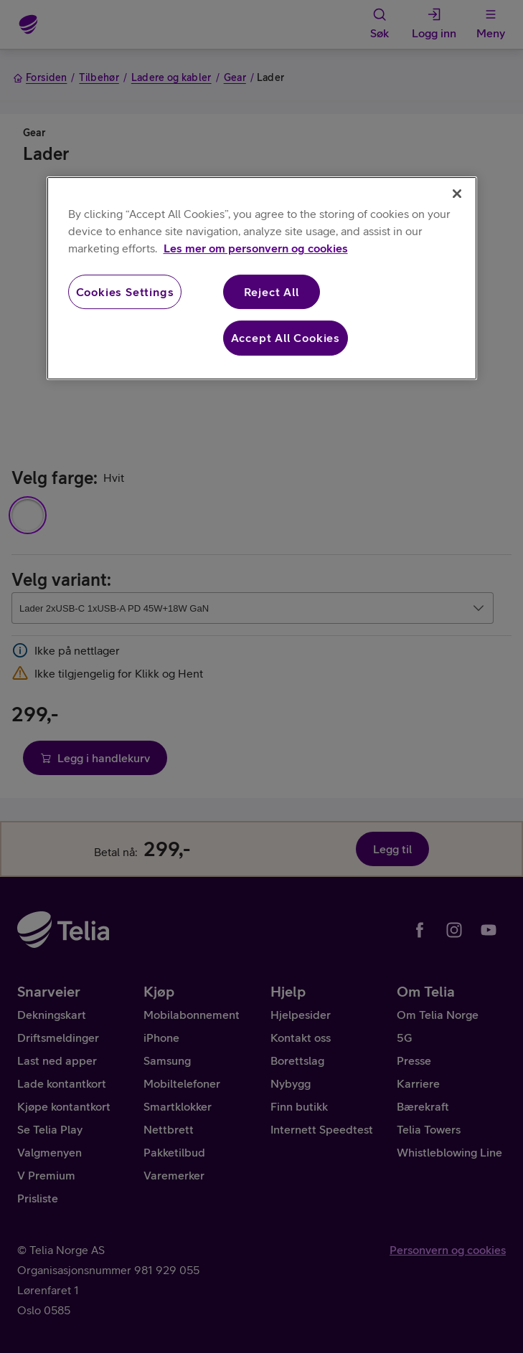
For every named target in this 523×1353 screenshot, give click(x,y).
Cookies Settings (125, 291)
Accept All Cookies (285, 338)
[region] (262, 278)
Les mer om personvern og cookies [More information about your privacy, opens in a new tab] (256, 248)
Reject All (271, 291)
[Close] (457, 193)
